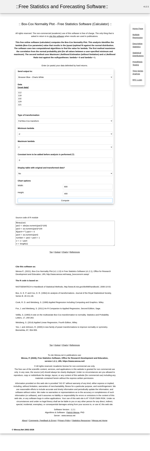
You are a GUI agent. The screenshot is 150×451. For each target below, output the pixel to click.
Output (57, 252)
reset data (23, 87)
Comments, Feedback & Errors (42, 420)
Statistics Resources (81, 420)
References (75, 252)
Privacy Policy (64, 420)
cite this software (56, 36)
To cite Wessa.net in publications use (64, 355)
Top (51, 252)
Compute (65, 200)
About (24, 420)
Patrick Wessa (73, 412)
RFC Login (137, 80)
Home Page (137, 28)
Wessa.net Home (99, 420)
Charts (65, 252)
